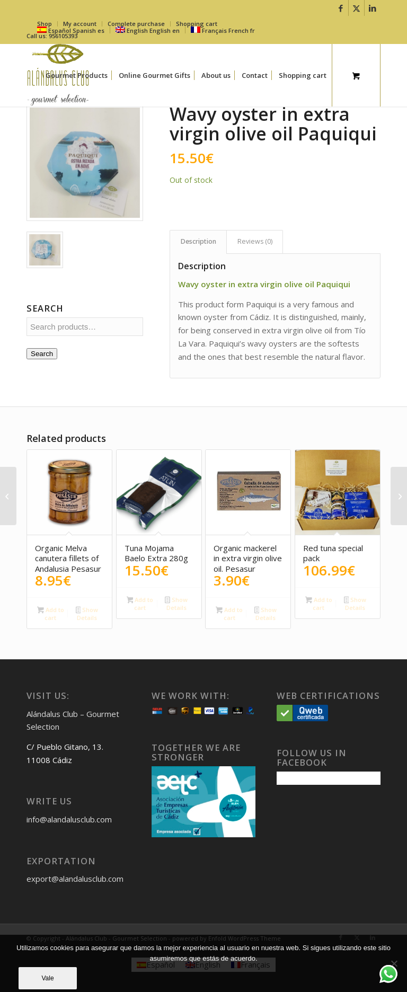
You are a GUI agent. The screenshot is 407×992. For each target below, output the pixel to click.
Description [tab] (198, 241)
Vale (47, 978)
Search (42, 354)
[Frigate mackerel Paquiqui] (399, 496)
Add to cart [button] (50, 614)
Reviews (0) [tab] (254, 241)
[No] (393, 963)
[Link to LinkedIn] (373, 8)
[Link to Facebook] (340, 8)
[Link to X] (356, 8)
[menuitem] (76, 75)
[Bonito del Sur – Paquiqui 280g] (8, 496)
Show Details (87, 614)
